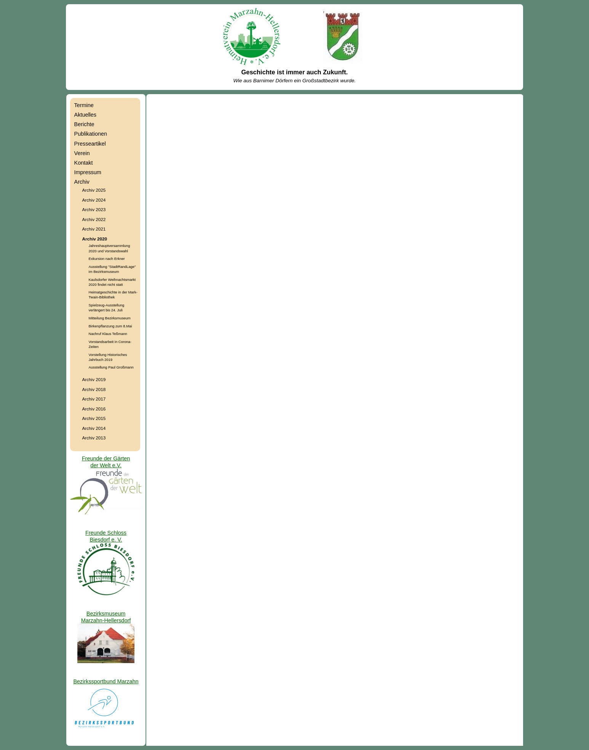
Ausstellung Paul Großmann (111, 367)
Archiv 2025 (94, 190)
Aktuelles (85, 115)
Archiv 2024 (94, 199)
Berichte (84, 124)
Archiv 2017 (94, 398)
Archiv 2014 (94, 428)
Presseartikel (90, 144)
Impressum (87, 172)
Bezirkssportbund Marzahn (105, 681)
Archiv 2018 (94, 389)
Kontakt (83, 163)
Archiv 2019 (94, 379)
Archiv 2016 (94, 408)
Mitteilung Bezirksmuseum (110, 318)
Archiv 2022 (94, 219)
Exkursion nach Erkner (107, 258)
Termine (84, 105)
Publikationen (90, 134)
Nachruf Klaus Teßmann (108, 334)
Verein (82, 153)
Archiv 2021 (94, 228)
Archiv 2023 (94, 209)
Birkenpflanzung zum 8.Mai (110, 326)
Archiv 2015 (94, 418)
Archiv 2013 (94, 437)
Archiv (82, 182)
